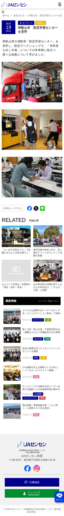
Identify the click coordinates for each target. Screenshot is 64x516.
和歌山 (41, 22)
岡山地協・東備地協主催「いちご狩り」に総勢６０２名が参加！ (40, 406)
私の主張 (38, 339)
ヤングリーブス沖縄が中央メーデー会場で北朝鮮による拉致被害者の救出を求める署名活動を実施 (41, 389)
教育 (36, 358)
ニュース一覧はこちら (48, 301)
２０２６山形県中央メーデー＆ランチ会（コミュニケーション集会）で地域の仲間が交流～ (41, 313)
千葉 (47, 339)
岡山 (36, 415)
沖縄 (42, 398)
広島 (36, 377)
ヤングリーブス (30, 398)
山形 (48, 320)
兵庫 (43, 358)
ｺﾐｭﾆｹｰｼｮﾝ (37, 320)
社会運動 (38, 394)
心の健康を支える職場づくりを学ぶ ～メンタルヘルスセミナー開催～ (40, 369)
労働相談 (32, 482)
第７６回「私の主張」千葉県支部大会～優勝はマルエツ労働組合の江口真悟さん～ (41, 332)
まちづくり (26, 22)
